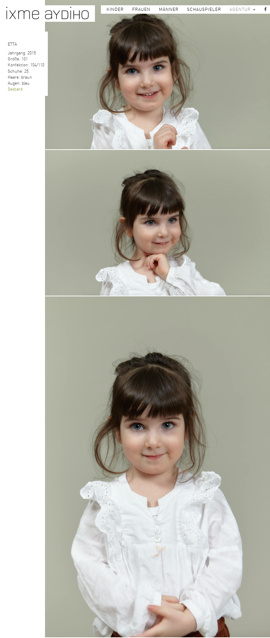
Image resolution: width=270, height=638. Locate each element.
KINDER (115, 9)
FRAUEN (141, 9)
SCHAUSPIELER (204, 9)
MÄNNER (169, 9)
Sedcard (15, 89)
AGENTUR (243, 9)
